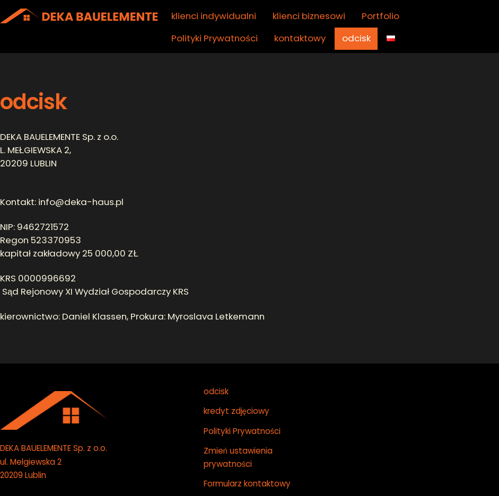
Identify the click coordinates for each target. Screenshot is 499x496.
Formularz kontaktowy (247, 483)
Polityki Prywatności (214, 38)
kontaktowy (300, 38)
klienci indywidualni (213, 16)
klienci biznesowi (309, 16)
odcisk (356, 38)
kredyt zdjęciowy (236, 411)
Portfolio (380, 16)
